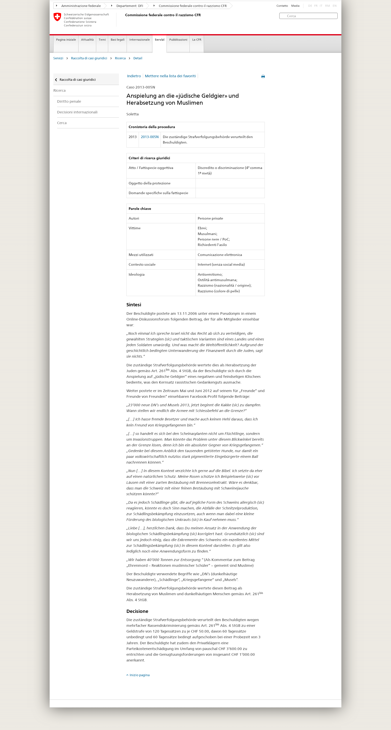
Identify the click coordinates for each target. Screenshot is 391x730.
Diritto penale (69, 101)
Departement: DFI (127, 6)
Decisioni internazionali (77, 112)
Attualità (87, 39)
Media (295, 5)
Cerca (62, 122)
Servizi (159, 39)
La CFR (196, 39)
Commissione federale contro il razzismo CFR (190, 6)
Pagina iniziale (66, 39)
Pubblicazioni (178, 39)
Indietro (134, 76)
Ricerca (120, 58)
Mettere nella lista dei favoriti (170, 76)
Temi (102, 39)
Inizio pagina (140, 675)
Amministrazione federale (78, 6)
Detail (137, 58)
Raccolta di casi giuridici (89, 58)
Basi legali (117, 39)
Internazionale (139, 39)
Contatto (282, 5)
